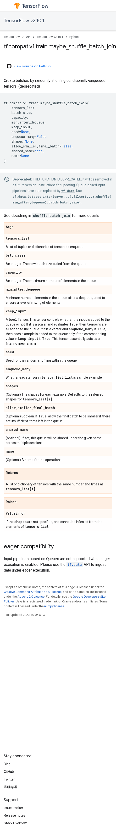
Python (74, 37)
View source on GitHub (29, 66)
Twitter (9, 779)
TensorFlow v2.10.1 (24, 21)
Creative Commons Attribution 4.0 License (32, 592)
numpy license (54, 606)
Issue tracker (13, 808)
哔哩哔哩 (10, 787)
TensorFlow (12, 37)
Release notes (14, 815)
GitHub (9, 772)
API (28, 37)
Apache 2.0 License (30, 596)
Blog (7, 764)
